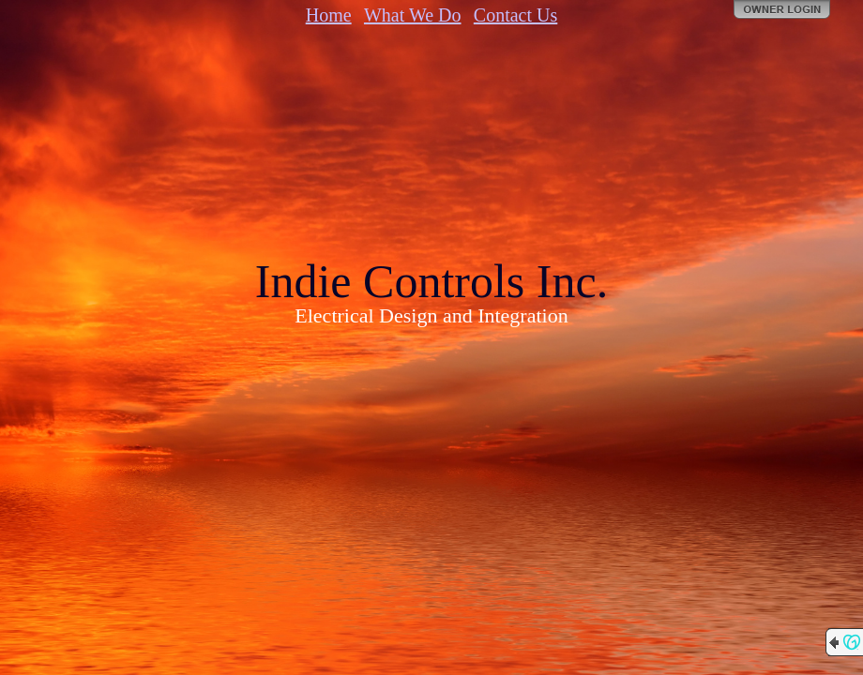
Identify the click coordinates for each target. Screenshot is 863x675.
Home (329, 15)
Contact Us (515, 15)
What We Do (413, 15)
